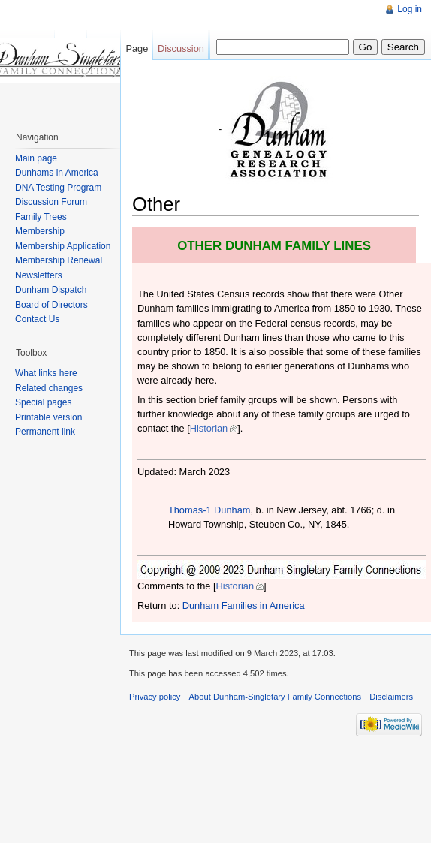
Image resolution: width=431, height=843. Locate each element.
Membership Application (62, 246)
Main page (36, 158)
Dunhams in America (56, 172)
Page (136, 48)
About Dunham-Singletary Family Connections (275, 696)
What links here (46, 373)
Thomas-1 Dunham (209, 510)
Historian (209, 428)
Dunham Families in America (243, 605)
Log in (409, 9)
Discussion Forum (51, 202)
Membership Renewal (58, 260)
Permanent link (45, 431)
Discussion (181, 48)
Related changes (49, 388)
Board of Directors (51, 305)
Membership (40, 231)
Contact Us (37, 319)
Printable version (48, 417)
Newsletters (38, 275)
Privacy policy (154, 696)
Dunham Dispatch (50, 290)
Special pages (43, 402)
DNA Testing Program (58, 187)
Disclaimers (391, 696)
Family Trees (41, 217)
